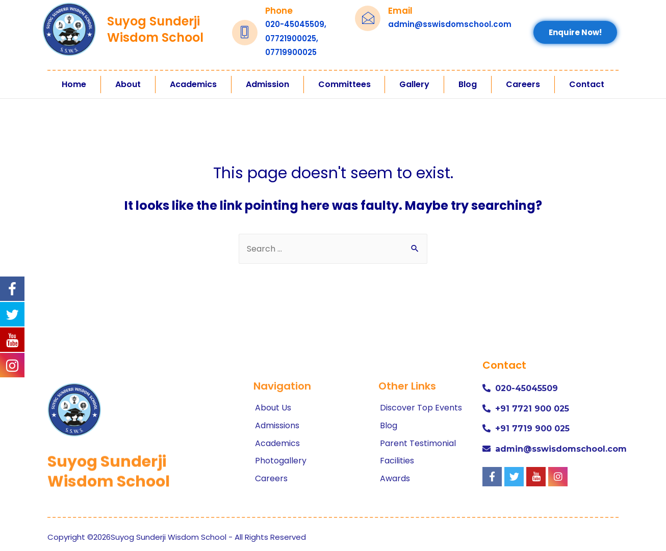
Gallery (414, 84)
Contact (586, 84)
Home (74, 84)
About (128, 84)
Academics (193, 84)
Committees (344, 84)
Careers (523, 84)
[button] (575, 32)
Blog (467, 84)
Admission (267, 84)
